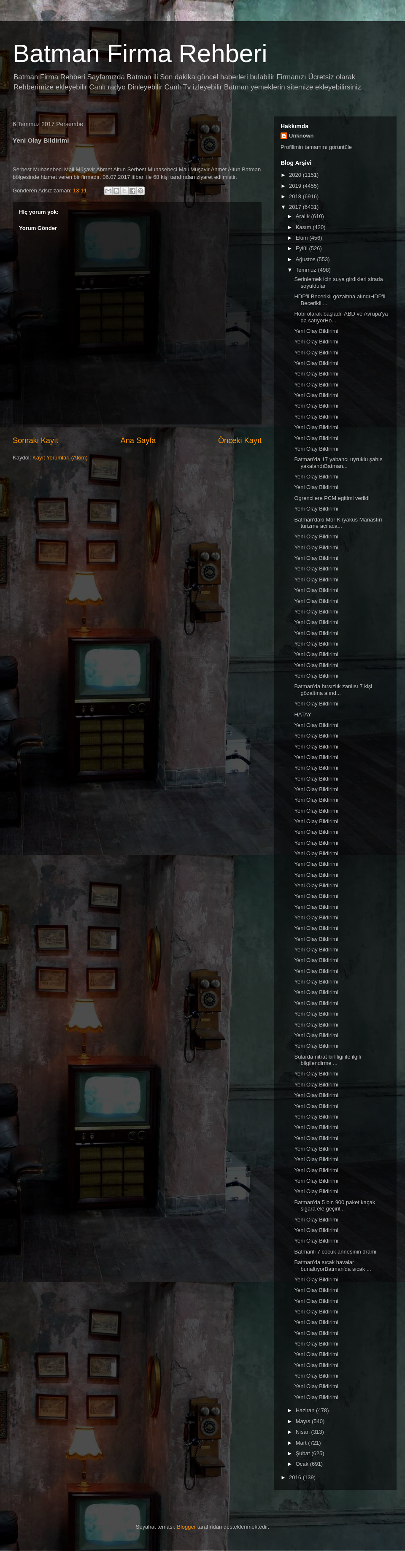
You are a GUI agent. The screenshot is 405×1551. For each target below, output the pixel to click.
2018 (296, 196)
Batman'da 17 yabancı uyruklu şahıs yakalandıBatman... (338, 462)
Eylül (302, 248)
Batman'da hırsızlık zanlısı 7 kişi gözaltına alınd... (333, 689)
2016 (296, 1477)
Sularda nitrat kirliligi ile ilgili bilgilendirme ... (327, 1060)
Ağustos (306, 259)
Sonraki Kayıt (35, 440)
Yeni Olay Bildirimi (316, 331)
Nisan (303, 1432)
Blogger (186, 1527)
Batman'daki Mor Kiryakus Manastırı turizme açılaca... (338, 523)
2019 (296, 186)
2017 (296, 207)
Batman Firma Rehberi (140, 53)
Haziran (306, 1410)
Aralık (303, 216)
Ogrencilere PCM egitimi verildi (331, 498)
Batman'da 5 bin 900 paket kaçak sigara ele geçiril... (334, 1205)
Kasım (304, 227)
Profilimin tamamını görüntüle (316, 147)
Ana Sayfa (138, 440)
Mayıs (304, 1421)
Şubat (304, 1453)
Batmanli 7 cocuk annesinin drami (335, 1251)
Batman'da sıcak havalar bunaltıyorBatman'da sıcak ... (332, 1265)
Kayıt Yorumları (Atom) (60, 457)
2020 (296, 175)
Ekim (303, 238)
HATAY (302, 714)
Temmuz (307, 270)
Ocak (303, 1464)
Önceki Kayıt (240, 440)
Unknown (301, 135)
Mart (302, 1443)
